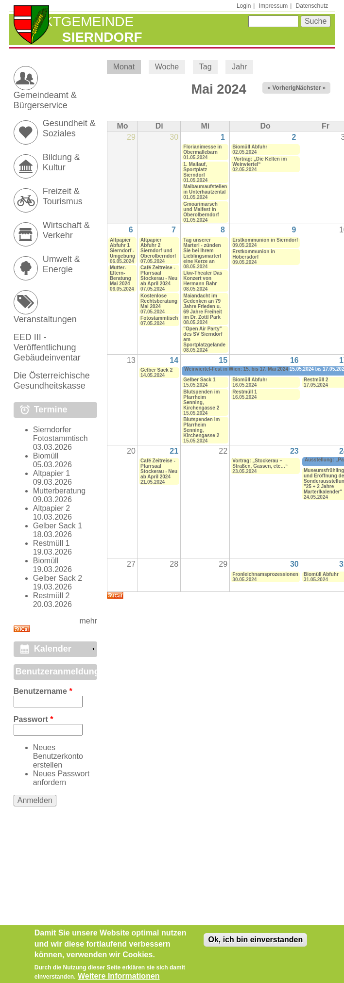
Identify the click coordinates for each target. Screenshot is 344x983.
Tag (205, 67)
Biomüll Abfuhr (249, 146)
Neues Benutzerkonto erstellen (58, 756)
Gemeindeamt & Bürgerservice (45, 100)
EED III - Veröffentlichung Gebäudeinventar (47, 347)
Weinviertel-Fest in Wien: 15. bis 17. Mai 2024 (236, 369)
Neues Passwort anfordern (61, 778)
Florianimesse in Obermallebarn (202, 149)
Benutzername (43, 691)
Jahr (239, 67)
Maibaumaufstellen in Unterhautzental (205, 189)
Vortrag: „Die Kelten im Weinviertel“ (259, 161)
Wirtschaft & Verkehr (66, 230)
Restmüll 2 (316, 379)
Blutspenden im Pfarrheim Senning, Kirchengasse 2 (201, 399)
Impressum (273, 5)
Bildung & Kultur (61, 162)
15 (223, 360)
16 (294, 360)
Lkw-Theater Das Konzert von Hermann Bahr (202, 278)
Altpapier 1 (51, 473)
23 (294, 451)
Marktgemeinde (74, 21)
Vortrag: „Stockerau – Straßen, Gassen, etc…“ (260, 463)
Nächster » (311, 87)
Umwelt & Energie (61, 264)
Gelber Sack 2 (156, 370)
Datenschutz (312, 5)
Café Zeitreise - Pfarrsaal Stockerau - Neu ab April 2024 (158, 275)
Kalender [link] (52, 649)
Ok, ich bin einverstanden (255, 944)
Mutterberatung (59, 491)
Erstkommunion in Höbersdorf (253, 254)
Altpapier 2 (51, 508)
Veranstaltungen (45, 319)
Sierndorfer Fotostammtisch (60, 434)
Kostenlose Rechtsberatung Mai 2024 (158, 301)
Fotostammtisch (159, 318)
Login (244, 5)
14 (174, 360)
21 (174, 451)
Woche (167, 67)
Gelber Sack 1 (199, 379)
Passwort (33, 719)
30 (294, 564)
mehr (88, 621)
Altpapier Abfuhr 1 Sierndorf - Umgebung (122, 248)
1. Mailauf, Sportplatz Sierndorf (195, 170)
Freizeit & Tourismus (63, 196)
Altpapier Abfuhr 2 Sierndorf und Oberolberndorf (158, 248)
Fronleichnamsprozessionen (265, 574)
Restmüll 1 (244, 391)
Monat (127, 67)
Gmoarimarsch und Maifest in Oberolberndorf (201, 209)
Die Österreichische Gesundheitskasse (52, 381)
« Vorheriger (284, 87)
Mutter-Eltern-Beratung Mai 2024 (120, 275)
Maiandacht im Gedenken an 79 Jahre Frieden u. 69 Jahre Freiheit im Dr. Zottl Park (202, 306)
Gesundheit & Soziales (69, 128)
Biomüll (45, 456)
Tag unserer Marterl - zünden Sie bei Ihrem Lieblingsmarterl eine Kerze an (202, 250)
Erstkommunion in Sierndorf (265, 240)
